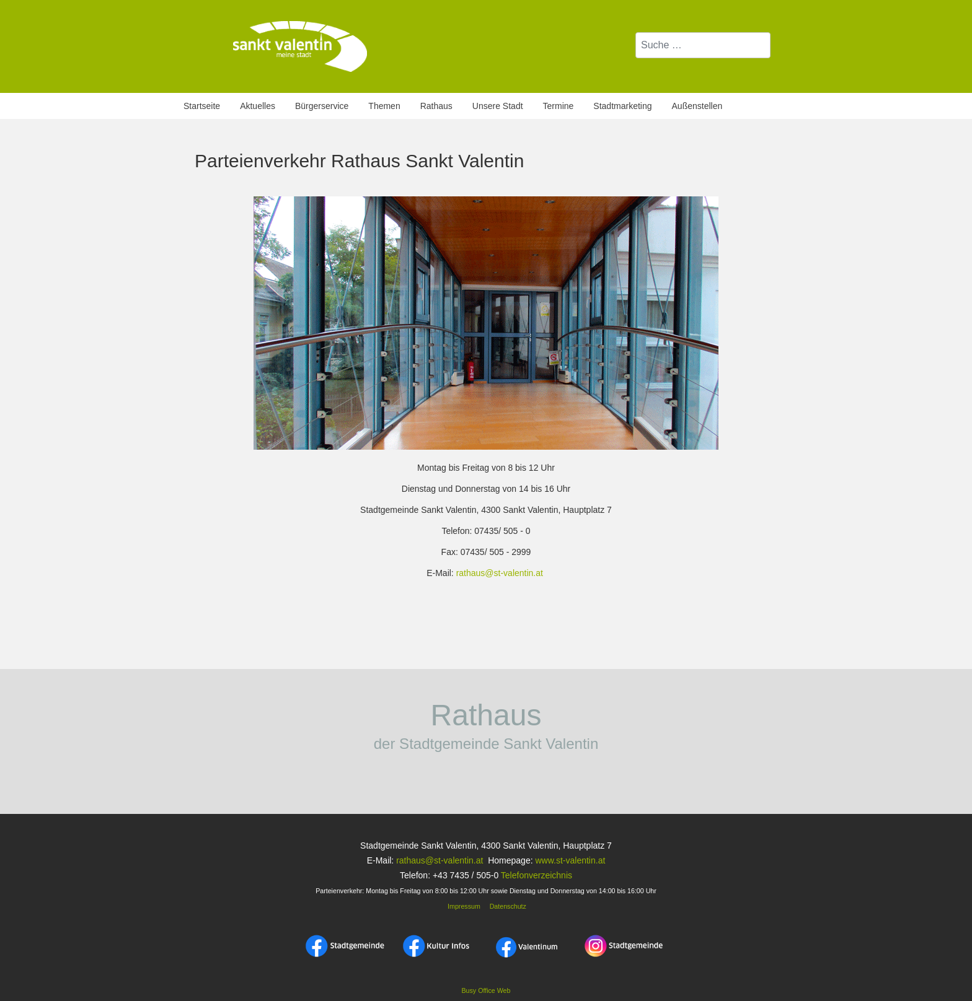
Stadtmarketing (622, 106)
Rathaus (436, 106)
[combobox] (703, 45)
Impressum (463, 906)
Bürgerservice (321, 106)
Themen (384, 106)
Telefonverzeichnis (536, 875)
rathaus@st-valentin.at (499, 573)
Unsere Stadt (497, 106)
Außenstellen (697, 106)
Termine (558, 106)
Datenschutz (508, 906)
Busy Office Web (486, 990)
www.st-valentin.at (570, 860)
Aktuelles (257, 106)
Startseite (201, 106)
